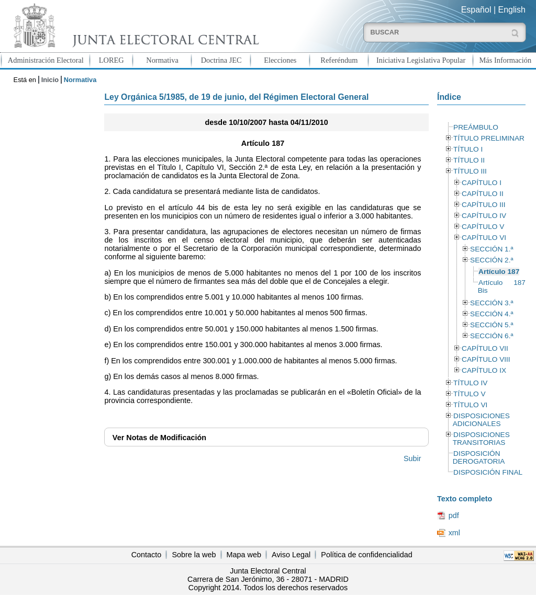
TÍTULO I (468, 149)
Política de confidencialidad (366, 554)
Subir (412, 458)
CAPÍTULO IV (484, 216)
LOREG (111, 60)
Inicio (50, 80)
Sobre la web (194, 554)
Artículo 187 (498, 271)
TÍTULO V (469, 394)
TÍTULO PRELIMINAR (488, 138)
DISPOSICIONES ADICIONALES (481, 420)
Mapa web (244, 554)
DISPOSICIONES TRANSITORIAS (481, 438)
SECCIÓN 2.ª (491, 260)
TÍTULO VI (470, 405)
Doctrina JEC (221, 60)
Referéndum (339, 60)
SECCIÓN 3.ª (491, 303)
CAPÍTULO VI (484, 238)
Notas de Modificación (159, 437)
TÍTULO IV (470, 383)
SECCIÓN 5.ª (491, 325)
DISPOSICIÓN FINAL (487, 472)
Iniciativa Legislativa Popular (420, 60)
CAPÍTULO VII (485, 348)
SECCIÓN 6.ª (491, 336)
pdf (454, 515)
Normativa (162, 60)
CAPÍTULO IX (484, 370)
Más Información (505, 60)
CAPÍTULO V (483, 227)
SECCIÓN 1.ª (491, 249)
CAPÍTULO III (483, 205)
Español (476, 9)
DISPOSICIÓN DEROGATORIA (479, 457)
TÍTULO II (469, 160)
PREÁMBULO (475, 127)
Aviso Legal (291, 554)
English (512, 9)
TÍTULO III (470, 171)
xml (454, 533)
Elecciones (280, 60)
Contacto (146, 554)
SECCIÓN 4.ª (491, 314)
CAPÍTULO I (481, 183)
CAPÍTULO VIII (486, 359)
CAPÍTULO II (483, 194)
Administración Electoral (46, 60)
